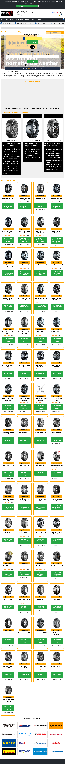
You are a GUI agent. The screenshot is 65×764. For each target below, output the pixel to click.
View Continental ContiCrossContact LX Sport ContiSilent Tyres (56, 240)
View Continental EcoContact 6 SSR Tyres (8, 474)
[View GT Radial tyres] (24, 743)
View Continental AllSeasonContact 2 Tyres (24, 206)
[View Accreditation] (61, 13)
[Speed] (52, 56)
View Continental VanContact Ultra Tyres (57, 674)
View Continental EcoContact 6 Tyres (56, 439)
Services (11, 19)
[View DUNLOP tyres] (9, 734)
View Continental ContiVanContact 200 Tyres (8, 440)
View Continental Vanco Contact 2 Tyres (24, 608)
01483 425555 (20, 15)
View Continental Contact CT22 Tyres (40, 205)
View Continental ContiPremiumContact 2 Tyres (41, 307)
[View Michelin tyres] (40, 743)
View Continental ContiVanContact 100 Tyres (57, 407)
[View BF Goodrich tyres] (24, 725)
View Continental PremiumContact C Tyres (56, 507)
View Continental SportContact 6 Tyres (41, 541)
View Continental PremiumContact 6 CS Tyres (24, 507)
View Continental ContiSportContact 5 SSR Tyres (24, 407)
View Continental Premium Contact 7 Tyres (56, 474)
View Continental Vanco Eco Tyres (41, 607)
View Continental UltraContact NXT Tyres (57, 574)
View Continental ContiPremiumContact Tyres (25, 307)
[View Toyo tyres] (56, 751)
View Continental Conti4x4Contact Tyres (57, 206)
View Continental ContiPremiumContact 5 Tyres (8, 340)
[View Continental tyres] (56, 725)
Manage (44, 6)
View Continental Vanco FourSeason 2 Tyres (8, 641)
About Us (27, 19)
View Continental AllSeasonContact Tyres (8, 206)
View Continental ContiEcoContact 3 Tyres (40, 273)
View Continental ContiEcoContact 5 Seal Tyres (8, 307)
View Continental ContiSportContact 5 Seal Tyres (56, 373)
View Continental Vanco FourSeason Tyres (57, 608)
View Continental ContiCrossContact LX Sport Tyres (40, 240)
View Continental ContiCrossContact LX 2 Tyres (24, 240)
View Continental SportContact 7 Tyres (8, 574)
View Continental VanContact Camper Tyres (24, 674)
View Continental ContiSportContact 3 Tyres (40, 340)
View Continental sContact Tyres (8, 540)
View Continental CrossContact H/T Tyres (24, 440)
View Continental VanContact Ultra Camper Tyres (8, 708)
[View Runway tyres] (24, 751)
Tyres (6, 19)
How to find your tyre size (33, 64)
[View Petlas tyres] (56, 743)
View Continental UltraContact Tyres (24, 573)
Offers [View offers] (39, 19)
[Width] (12, 56)
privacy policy (37, 3)
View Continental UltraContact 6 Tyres (41, 574)
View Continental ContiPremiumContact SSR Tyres (25, 340)
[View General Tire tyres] (56, 734)
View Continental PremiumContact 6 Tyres (8, 507)
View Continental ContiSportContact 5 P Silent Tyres (40, 373)
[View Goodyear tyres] (9, 743)
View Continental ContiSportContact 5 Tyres (8, 373)
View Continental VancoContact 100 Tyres (24, 641)
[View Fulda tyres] (40, 734)
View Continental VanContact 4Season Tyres (56, 641)
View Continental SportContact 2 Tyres (24, 541)
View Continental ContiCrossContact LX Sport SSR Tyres (8, 273)
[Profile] (25, 56)
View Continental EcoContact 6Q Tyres (24, 474)
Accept (21, 6)
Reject (32, 6)
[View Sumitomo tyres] (40, 751)
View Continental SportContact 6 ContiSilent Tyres (57, 541)
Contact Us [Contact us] (33, 19)
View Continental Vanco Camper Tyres (8, 607)
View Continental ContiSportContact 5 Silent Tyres (8, 407)
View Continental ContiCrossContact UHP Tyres (24, 273)
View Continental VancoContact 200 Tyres (40, 641)
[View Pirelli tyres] (9, 751)
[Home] (2, 20)
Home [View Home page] (3, 28)
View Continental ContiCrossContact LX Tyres (8, 240)
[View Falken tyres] (24, 734)
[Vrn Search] (32, 38)
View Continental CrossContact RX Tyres (41, 440)
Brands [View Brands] (8, 28)
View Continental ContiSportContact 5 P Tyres (24, 373)
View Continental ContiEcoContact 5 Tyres (56, 273)
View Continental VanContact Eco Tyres (41, 674)
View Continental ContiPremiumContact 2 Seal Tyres (57, 307)
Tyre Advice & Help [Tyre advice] (18, 19)
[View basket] (63, 20)
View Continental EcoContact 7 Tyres (40, 473)
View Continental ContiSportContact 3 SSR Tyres (56, 340)
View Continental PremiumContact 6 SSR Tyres (40, 507)
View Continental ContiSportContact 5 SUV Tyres (40, 407)
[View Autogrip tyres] (9, 725)
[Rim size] (39, 56)
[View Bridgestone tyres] (40, 725)
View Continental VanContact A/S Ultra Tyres (8, 674)
